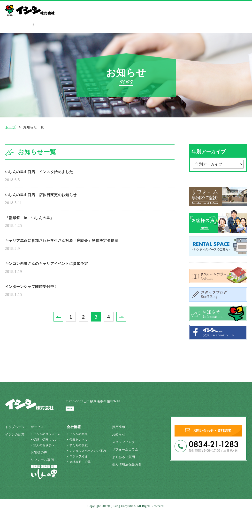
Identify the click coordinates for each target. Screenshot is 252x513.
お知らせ (121, 434)
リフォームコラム (128, 449)
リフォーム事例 (113, 27)
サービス (79, 27)
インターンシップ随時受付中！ (37, 292)
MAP (70, 408)
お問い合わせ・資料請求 (208, 432)
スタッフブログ (126, 442)
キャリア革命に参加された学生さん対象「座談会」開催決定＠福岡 (73, 244)
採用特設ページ (187, 27)
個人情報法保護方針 (130, 464)
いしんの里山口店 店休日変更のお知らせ (48, 196)
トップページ (15, 427)
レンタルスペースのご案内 (88, 450)
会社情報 (222, 27)
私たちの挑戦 (79, 445)
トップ (10, 127)
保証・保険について (47, 439)
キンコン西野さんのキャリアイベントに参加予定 (55, 268)
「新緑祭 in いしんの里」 (34, 220)
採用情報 (121, 427)
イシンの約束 (46, 27)
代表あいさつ (79, 439)
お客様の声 (41, 452)
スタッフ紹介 (79, 456)
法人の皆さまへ (202, 15)
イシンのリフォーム (47, 434)
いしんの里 (229, 15)
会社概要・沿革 (81, 462)
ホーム (17, 27)
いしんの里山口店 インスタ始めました (46, 172)
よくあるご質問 (150, 27)
